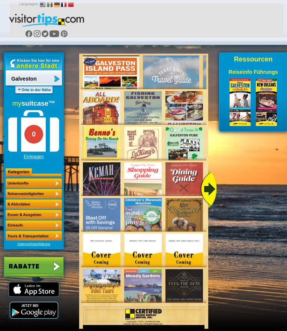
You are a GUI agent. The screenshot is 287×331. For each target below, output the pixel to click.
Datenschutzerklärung (33, 244)
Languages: (29, 4)
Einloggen (34, 156)
